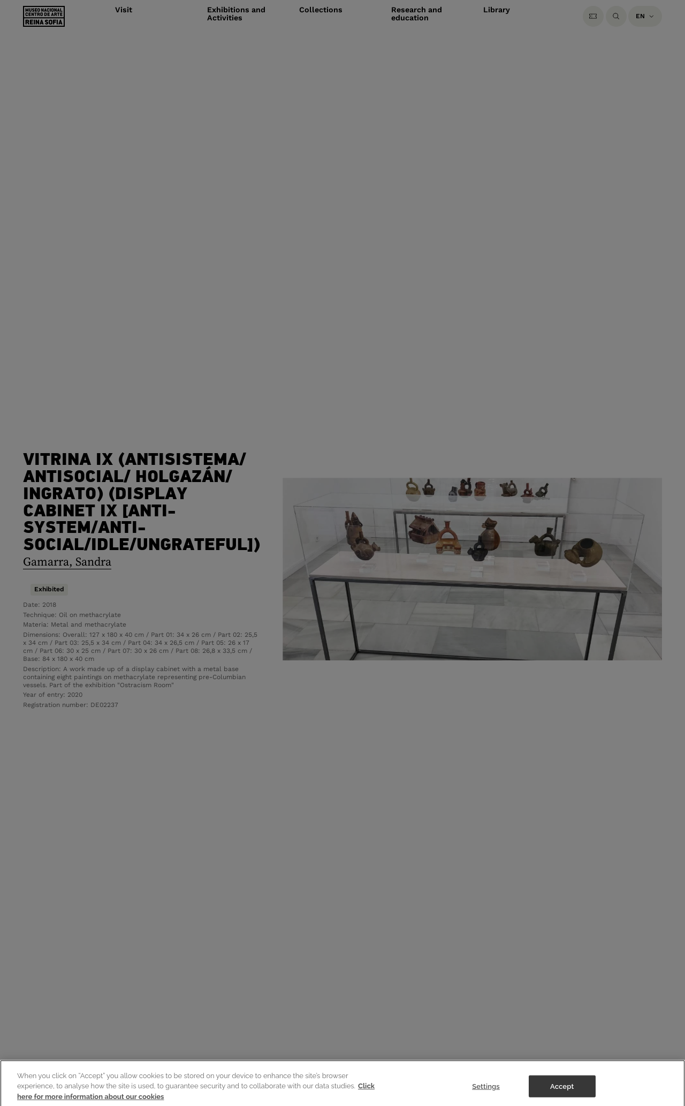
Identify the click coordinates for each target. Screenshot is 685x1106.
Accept (562, 1091)
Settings (486, 1091)
